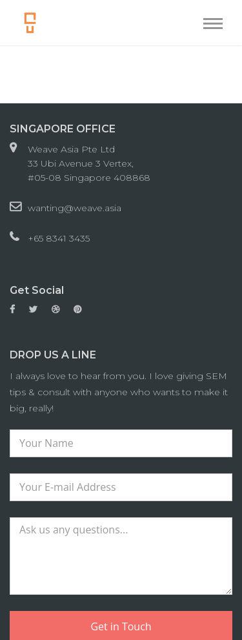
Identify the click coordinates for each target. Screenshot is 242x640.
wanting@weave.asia (74, 208)
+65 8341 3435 (59, 238)
